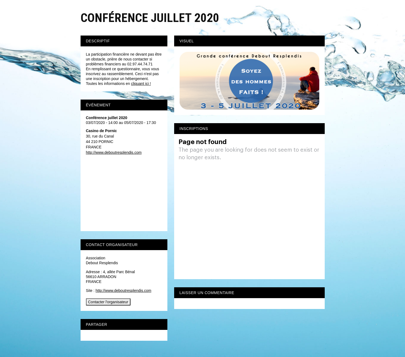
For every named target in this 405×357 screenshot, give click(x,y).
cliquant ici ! (141, 83)
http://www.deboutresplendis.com (114, 152)
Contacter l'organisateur (108, 302)
